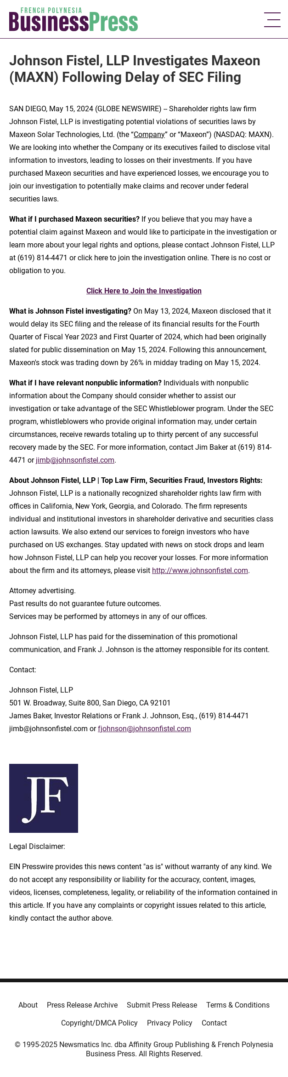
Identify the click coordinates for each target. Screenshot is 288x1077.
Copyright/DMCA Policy (99, 1023)
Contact (214, 1023)
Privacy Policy (169, 1023)
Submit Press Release (162, 1005)
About (28, 1005)
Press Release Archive (82, 1005)
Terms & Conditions (238, 1005)
